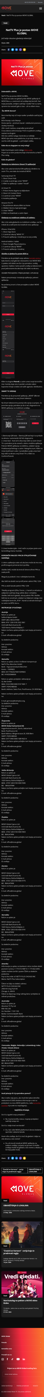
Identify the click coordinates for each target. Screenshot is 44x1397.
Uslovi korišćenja (7, 1386)
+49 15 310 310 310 (29, 2)
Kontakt (40, 2)
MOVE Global (5, 1336)
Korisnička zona (6, 1349)
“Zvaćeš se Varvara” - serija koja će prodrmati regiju (13, 1170)
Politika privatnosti (23, 1386)
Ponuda (3, 1342)
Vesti (3, 15)
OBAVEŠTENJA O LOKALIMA (35, 1170)
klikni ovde (28, 150)
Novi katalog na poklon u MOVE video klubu (20, 1301)
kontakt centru (34, 258)
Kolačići (35, 1386)
